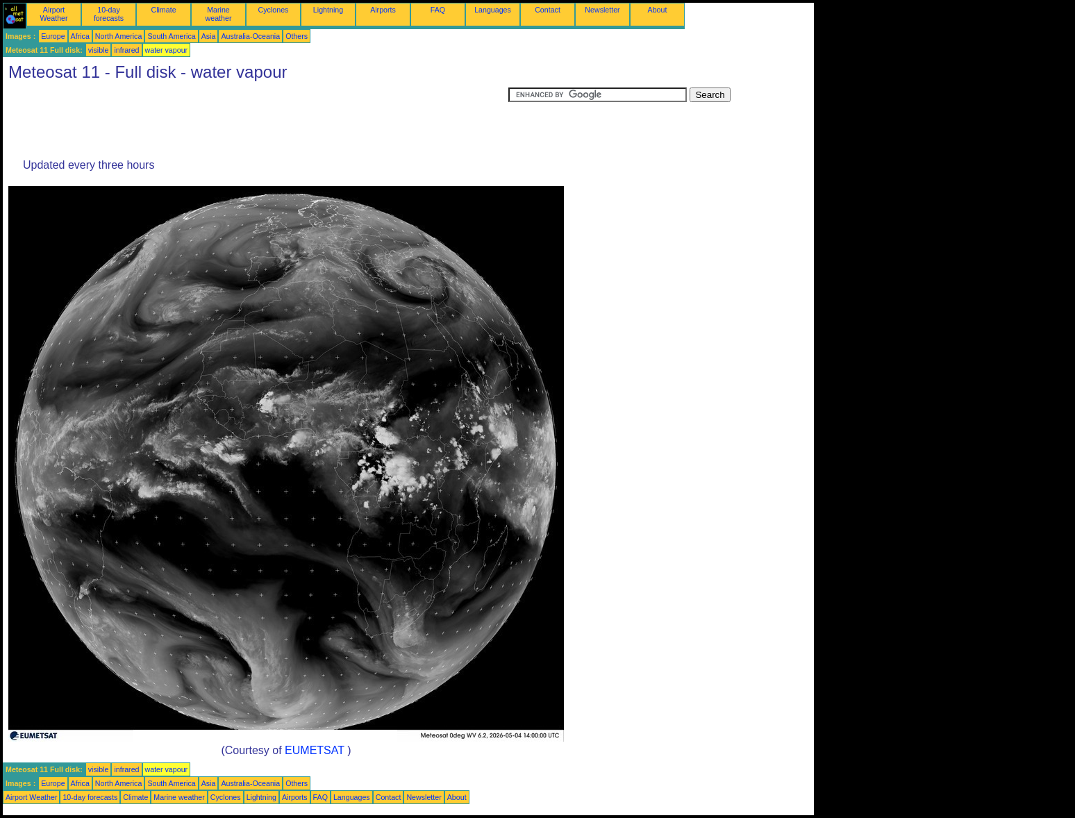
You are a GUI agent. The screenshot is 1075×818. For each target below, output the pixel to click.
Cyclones (273, 10)
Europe (53, 36)
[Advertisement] (255, 118)
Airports (383, 10)
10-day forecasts (109, 14)
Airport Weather (53, 14)
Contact (547, 10)
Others (296, 36)
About (657, 10)
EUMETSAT (314, 750)
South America (171, 36)
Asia (208, 36)
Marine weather (219, 14)
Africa (80, 36)
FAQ (438, 10)
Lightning (328, 10)
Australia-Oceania (250, 36)
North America (118, 36)
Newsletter (602, 10)
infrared (126, 50)
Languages (492, 10)
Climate (163, 10)
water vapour (166, 50)
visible (98, 50)
